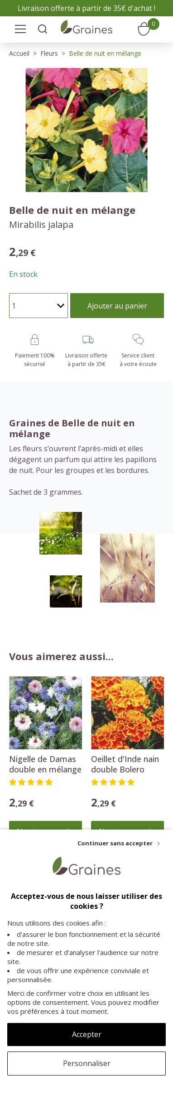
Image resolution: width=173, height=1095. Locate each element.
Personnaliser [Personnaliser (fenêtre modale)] (87, 1063)
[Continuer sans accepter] (119, 843)
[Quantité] (38, 305)
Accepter (86, 1034)
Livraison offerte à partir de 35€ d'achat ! (86, 8)
